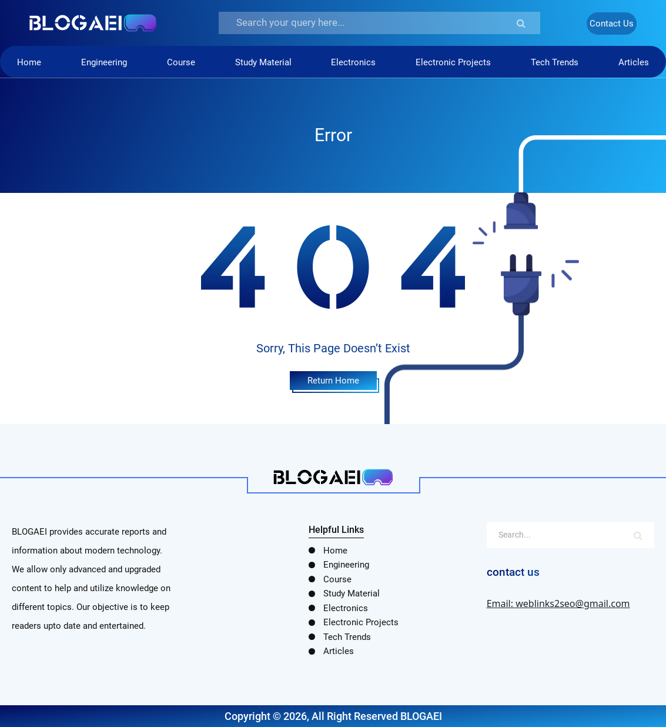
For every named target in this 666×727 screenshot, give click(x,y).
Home (29, 62)
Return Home (333, 380)
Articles (633, 62)
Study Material (263, 62)
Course (181, 62)
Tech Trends (554, 62)
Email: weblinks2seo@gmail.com (558, 603)
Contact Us (612, 23)
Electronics (353, 62)
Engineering (104, 62)
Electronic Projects (453, 62)
